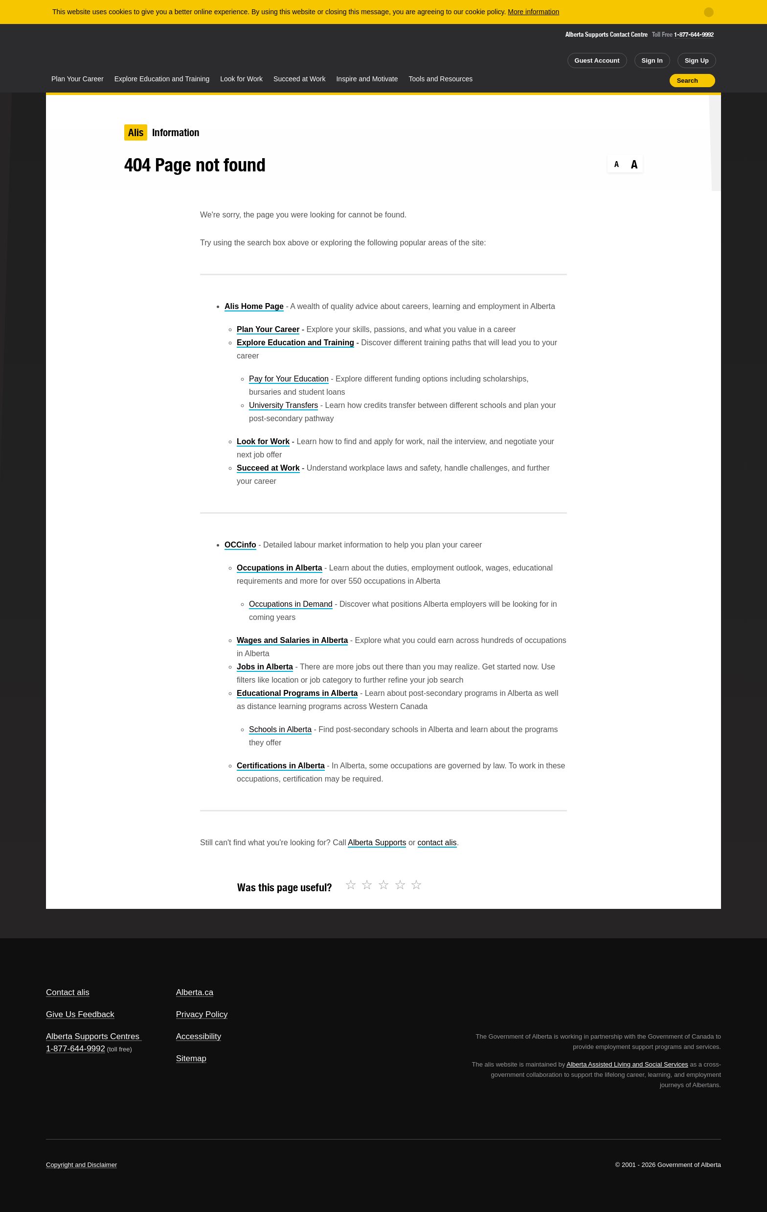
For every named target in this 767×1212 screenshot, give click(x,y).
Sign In (652, 60)
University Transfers (283, 405)
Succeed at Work (299, 79)
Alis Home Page (254, 306)
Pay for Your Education (289, 379)
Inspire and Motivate (367, 79)
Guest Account (597, 60)
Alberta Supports (377, 842)
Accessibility (199, 1036)
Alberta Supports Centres (92, 1036)
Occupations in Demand (291, 604)
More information (533, 12)
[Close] (709, 12)
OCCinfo (240, 545)
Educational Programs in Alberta (297, 693)
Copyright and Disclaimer (81, 1164)
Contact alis (68, 992)
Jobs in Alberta (265, 667)
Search (687, 80)
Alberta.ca (195, 992)
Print (659, 80)
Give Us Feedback (80, 1014)
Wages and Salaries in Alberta (292, 640)
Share (606, 80)
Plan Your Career (77, 79)
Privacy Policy (202, 1014)
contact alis (437, 842)
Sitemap (191, 1058)
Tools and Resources (441, 79)
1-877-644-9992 (694, 34)
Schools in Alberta (280, 729)
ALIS (151, 48)
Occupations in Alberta (279, 568)
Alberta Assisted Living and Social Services (627, 1064)
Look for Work (241, 79)
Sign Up (697, 60)
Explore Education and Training (162, 79)
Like (641, 80)
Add (624, 80)
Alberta (84, 49)
